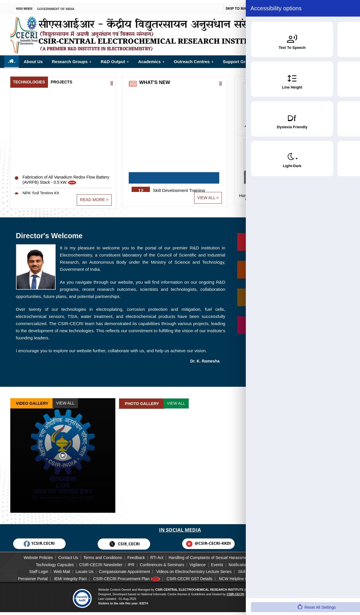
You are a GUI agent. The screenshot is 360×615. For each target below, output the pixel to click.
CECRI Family (328, 562)
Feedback (134, 555)
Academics (151, 59)
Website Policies (23, 555)
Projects (61, 79)
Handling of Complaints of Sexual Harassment (216, 555)
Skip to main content (244, 6)
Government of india (55, 5)
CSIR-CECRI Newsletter (88, 562)
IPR (122, 562)
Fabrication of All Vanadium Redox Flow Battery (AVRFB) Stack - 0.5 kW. (61, 184)
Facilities (280, 59)
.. (11, 58)
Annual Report (22, 581)
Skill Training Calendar (264, 569)
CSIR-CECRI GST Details (193, 576)
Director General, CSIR (320, 195)
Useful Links (287, 576)
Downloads (317, 576)
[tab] (29, 79)
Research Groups (72, 59)
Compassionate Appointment (122, 569)
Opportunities (314, 58)
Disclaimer (275, 555)
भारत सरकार (24, 5)
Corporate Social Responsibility (323, 555)
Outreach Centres (194, 59)
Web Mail (51, 569)
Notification (247, 562)
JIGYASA (303, 569)
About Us (33, 58)
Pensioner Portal (23, 576)
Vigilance (198, 562)
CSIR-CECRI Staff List (286, 562)
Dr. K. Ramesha (205, 358)
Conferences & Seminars (158, 562)
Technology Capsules (38, 562)
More (346, 56)
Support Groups (241, 59)
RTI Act (159, 555)
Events (221, 562)
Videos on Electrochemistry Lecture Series (196, 569)
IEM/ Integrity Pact (65, 576)
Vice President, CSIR (263, 195)
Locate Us (78, 569)
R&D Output (114, 59)
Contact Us (57, 555)
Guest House (334, 569)
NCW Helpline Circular (246, 576)
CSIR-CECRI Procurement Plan (125, 576)
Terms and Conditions (96, 555)
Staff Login (23, 569)
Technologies (29, 79)
